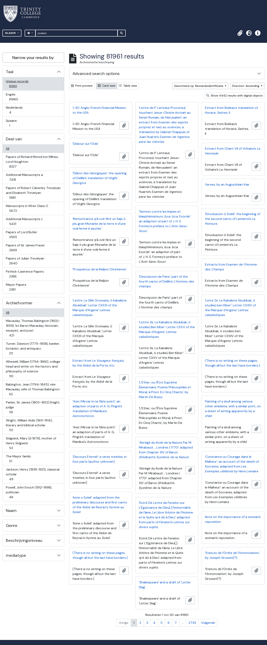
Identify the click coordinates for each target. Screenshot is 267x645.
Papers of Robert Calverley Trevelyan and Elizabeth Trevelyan (33, 192)
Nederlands (14, 110)
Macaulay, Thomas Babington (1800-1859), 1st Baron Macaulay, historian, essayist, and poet (33, 328)
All (7, 148)
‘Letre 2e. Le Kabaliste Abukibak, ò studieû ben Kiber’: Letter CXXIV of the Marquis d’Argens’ (230, 307)
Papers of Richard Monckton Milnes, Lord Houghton (32, 161)
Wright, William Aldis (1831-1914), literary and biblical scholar (29, 425)
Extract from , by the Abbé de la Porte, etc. (98, 363)
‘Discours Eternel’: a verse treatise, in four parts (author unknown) (100, 459)
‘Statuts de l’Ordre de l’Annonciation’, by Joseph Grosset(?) (232, 555)
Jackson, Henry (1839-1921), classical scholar (32, 474)
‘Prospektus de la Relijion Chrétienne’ (100, 269)
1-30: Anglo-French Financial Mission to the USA (99, 110)
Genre (11, 525)
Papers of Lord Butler (21, 235)
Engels (16, 97)
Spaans (12, 123)
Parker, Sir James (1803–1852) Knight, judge (33, 407)
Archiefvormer (19, 303)
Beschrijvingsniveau (24, 540)
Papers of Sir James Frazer (25, 248)
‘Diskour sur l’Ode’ (85, 144)
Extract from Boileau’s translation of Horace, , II (231, 110)
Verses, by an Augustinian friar (227, 184)
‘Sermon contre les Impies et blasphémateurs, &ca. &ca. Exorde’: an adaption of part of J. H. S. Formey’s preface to (165, 221)
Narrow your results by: (33, 57)
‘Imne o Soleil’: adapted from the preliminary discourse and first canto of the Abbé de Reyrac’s (100, 504)
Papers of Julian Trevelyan (25, 261)
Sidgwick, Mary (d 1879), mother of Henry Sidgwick (31, 443)
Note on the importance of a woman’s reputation (233, 519)
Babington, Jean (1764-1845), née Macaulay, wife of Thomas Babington (33, 389)
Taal (9, 71)
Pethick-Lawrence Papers (25, 274)
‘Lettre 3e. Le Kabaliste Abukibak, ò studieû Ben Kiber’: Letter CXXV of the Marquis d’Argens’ (167, 329)
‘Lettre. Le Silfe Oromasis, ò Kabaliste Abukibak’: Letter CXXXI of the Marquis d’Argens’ (100, 307)
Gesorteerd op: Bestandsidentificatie (199, 86)
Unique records (17, 84)
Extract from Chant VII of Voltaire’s (232, 150)
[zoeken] (76, 33)
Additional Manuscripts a (24, 177)
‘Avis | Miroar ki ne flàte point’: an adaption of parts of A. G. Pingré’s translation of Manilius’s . (97, 408)
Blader (11, 33)
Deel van (14, 139)
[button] (239, 33)
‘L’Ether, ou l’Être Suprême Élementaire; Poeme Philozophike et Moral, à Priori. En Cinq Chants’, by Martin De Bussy (165, 389)
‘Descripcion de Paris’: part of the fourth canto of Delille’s (166, 281)
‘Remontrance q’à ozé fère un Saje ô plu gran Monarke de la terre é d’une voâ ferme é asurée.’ (99, 224)
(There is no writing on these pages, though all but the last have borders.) (232, 363)
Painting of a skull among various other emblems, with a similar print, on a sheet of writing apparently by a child (233, 408)
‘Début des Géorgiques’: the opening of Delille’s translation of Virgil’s (100, 178)
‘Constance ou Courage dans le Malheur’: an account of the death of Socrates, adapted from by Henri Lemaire (232, 464)
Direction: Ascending (246, 86)
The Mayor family (18, 459)
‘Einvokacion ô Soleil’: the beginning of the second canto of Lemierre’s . (232, 219)
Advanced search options (96, 73)
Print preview (82, 85)
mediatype (16, 555)
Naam (11, 510)
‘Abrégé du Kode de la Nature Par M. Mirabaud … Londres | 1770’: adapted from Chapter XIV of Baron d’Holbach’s (166, 449)
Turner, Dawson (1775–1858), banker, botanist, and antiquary (33, 348)
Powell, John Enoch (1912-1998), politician (29, 492)
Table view (128, 85)
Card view (106, 85)
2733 (192, 623)
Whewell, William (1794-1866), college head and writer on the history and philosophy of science (33, 369)
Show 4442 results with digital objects (234, 95)
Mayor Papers (16, 287)
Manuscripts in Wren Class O (27, 208)
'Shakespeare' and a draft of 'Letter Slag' (165, 584)
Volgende (208, 623)
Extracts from (231, 266)
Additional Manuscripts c (24, 221)
